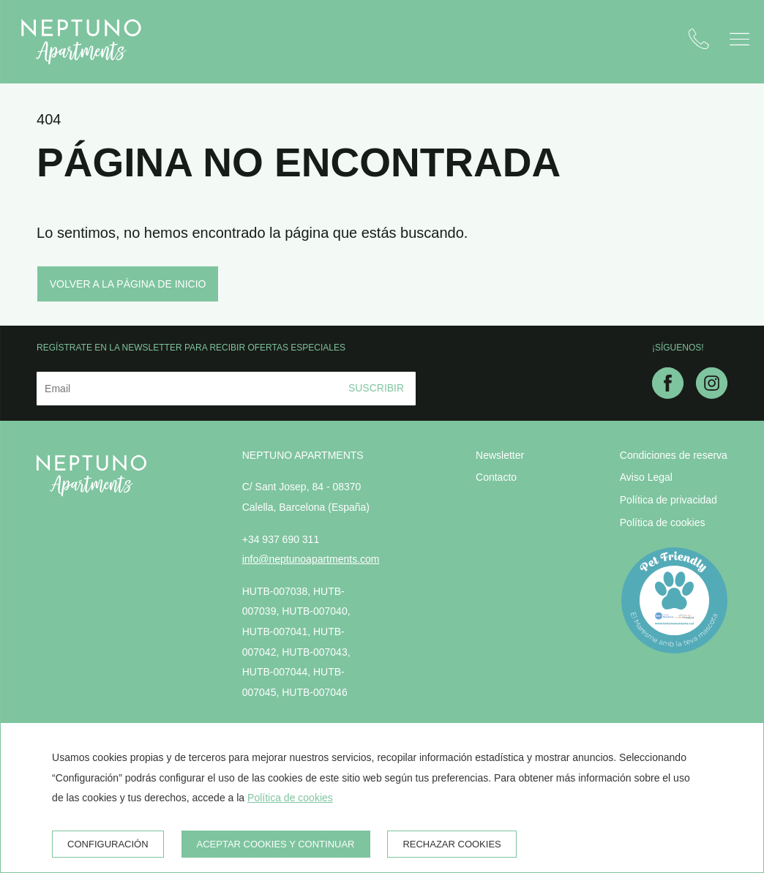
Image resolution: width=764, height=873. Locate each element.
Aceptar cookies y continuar (276, 844)
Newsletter (500, 455)
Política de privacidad (668, 500)
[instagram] (711, 394)
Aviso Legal (646, 477)
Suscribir (376, 388)
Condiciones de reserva (673, 455)
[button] (739, 39)
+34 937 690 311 (281, 539)
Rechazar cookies (451, 844)
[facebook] (668, 394)
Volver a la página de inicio (128, 284)
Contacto (496, 477)
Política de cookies (662, 522)
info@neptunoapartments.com (311, 559)
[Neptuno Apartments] (81, 41)
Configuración (108, 844)
